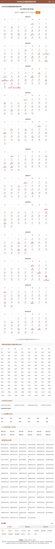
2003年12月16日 (4, 487)
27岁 (15, 358)
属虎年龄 (21, 431)
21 (25, 34)
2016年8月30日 (14, 448)
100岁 (22, 388)
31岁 (42, 358)
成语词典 (43, 530)
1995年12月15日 (49, 503)
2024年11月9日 (14, 481)
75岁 (15, 378)
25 (5, 38)
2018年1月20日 (41, 444)
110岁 (36, 392)
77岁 (29, 378)
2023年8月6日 (22, 459)
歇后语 (23, 534)
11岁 (15, 352)
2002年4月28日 (50, 454)
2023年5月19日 (41, 507)
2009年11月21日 (31, 460)
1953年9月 (28, 232)
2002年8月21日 (41, 451)
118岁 (36, 395)
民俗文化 (27, 526)
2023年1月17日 (32, 451)
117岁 (29, 395)
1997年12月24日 (13, 460)
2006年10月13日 (22, 482)
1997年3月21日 (41, 502)
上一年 (17, 339)
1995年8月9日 (13, 507)
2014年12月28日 (31, 474)
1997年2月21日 (23, 464)
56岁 (49, 368)
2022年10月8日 (50, 459)
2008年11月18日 (40, 469)
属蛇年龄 (48, 431)
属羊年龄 (12, 434)
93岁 (29, 385)
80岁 (49, 378)
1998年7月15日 (14, 451)
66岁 (9, 375)
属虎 (20, 418)
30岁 (36, 358)
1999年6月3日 (40, 464)
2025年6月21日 (23, 492)
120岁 (49, 395)
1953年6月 (28, 149)
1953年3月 (28, 66)
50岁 (9, 368)
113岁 (2, 395)
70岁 (36, 375)
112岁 (49, 392)
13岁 (29, 352)
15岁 (42, 352)
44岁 (22, 365)
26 (12, 38)
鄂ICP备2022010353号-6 (43, 543)
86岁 (36, 382)
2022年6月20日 (5, 502)
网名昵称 (17, 534)
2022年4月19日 (5, 492)
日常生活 (45, 526)
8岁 (49, 348)
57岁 (2, 372)
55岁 (42, 368)
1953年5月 (28, 119)
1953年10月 (28, 258)
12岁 (22, 352)
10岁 (9, 352)
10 (46, 27)
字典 (35, 534)
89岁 (2, 385)
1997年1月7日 (13, 454)
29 (32, 38)
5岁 (29, 348)
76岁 (22, 378)
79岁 (42, 378)
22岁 (36, 355)
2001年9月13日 (50, 451)
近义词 (10, 530)
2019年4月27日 (23, 448)
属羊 (11, 421)
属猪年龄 (48, 434)
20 (18, 34)
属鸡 (29, 421)
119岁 (42, 395)
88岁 (49, 382)
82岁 (9, 382)
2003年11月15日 (31, 503)
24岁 (49, 355)
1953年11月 (28, 285)
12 (12, 31)
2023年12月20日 (31, 508)
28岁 (22, 358)
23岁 (42, 355)
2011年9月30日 (32, 517)
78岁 (36, 378)
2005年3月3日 (4, 468)
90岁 (9, 385)
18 (5, 34)
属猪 (47, 421)
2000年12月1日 (50, 507)
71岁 (42, 375)
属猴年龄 (21, 434)
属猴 (20, 421)
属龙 (38, 418)
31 (46, 38)
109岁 (29, 392)
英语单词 (36, 530)
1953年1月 (28, 16)
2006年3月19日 (23, 473)
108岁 (22, 392)
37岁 (29, 362)
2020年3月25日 (14, 444)
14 (25, 31)
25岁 (2, 358)
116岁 (22, 395)
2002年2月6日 (40, 459)
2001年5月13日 (5, 481)
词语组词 (10, 534)
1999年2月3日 (4, 473)
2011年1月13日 (14, 497)
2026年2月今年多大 (19, 405)
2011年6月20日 (50, 497)
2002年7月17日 (14, 517)
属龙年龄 (39, 431)
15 (32, 31)
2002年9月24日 (41, 481)
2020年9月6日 (22, 517)
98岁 (9, 388)
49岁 (2, 368)
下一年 (37, 339)
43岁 (15, 365)
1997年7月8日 (13, 502)
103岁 (42, 388)
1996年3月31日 (14, 512)
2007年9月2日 (4, 478)
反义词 (16, 530)
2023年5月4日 (13, 473)
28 (25, 38)
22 (32, 34)
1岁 (2, 348)
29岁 (29, 358)
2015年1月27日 (50, 481)
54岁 (36, 368)
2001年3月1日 (4, 448)
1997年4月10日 (14, 468)
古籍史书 (30, 540)
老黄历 (34, 540)
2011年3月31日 (23, 444)
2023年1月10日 (32, 468)
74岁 (9, 378)
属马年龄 (3, 434)
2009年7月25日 (23, 487)
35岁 (15, 362)
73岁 (2, 378)
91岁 (15, 385)
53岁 (29, 368)
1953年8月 (28, 202)
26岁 (9, 358)
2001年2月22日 (14, 478)
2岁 (9, 348)
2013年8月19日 (41, 478)
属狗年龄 (39, 434)
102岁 (36, 388)
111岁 (42, 392)
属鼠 (2, 418)
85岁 (29, 382)
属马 (2, 421)
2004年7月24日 (5, 517)
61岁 (29, 372)
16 (39, 31)
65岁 (2, 375)
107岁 (16, 392)
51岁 (15, 368)
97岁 (2, 388)
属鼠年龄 (3, 431)
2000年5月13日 (50, 492)
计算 (38, 12)
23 (39, 34)
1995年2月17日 (32, 492)
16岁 (49, 352)
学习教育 (9, 526)
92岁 (22, 385)
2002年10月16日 (31, 455)
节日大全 (23, 530)
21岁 (29, 355)
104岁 (49, 388)
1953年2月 (28, 43)
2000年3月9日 (40, 473)
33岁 (2, 362)
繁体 (50, 1)
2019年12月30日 (22, 508)
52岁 (22, 368)
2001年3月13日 (50, 444)
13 (18, 31)
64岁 (49, 372)
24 (46, 34)
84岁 (22, 382)
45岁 (29, 365)
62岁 (36, 372)
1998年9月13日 (41, 497)
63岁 (42, 372)
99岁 (15, 388)
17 (46, 31)
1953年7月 (28, 175)
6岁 (35, 348)
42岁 (9, 365)
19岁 (15, 355)
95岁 (42, 385)
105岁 (2, 392)
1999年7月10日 (5, 512)
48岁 (49, 365)
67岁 (15, 375)
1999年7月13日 (50, 478)
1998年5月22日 (32, 464)
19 (12, 34)
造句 (3, 530)
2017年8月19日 (14, 487)
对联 (29, 530)
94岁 (36, 385)
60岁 (22, 372)
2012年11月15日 (40, 493)
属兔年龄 (30, 431)
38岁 (36, 362)
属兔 (29, 418)
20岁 (22, 355)
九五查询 (25, 540)
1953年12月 (28, 311)
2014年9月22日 (50, 473)
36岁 (22, 362)
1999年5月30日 (32, 448)
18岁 (9, 355)
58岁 (9, 372)
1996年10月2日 (5, 464)
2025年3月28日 (32, 444)
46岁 (36, 365)
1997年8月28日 (41, 487)
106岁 (9, 392)
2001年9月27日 (41, 448)
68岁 (22, 375)
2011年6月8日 (22, 451)
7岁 (42, 348)
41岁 (2, 365)
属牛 (11, 418)
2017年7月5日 (4, 459)
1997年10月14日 (31, 498)
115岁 (16, 395)
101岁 (29, 388)
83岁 (15, 382)
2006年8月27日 (23, 478)
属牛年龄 (12, 431)
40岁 (49, 362)
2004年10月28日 (22, 469)
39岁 (42, 362)
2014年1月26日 (41, 512)
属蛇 (47, 418)
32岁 (49, 358)
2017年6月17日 (14, 492)
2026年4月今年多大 (46, 405)
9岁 (2, 352)
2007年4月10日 (14, 464)
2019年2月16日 (50, 468)
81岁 (2, 382)
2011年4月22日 (50, 464)
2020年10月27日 (49, 487)
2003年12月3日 (32, 481)
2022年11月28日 (31, 487)
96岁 (49, 385)
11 (5, 31)
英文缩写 (49, 530)
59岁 (15, 372)
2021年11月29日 (22, 455)
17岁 (2, 355)
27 (18, 38)
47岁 (42, 365)
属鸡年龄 (30, 434)
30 (39, 38)
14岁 (36, 352)
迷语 (29, 534)
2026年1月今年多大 (6, 405)
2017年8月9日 (49, 512)
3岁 (15, 348)
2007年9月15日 (5, 454)
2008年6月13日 (41, 454)
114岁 (9, 395)
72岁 (49, 375)
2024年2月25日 (23, 502)
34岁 (9, 362)
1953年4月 (28, 92)
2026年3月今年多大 (33, 405)
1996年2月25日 (32, 478)
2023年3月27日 (5, 497)
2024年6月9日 (49, 448)
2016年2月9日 (31, 512)
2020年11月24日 (22, 513)
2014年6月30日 (23, 497)
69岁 (29, 375)
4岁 (22, 348)
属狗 (38, 421)
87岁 (42, 382)
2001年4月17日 (5, 444)
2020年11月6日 (5, 451)
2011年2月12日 (5, 507)
